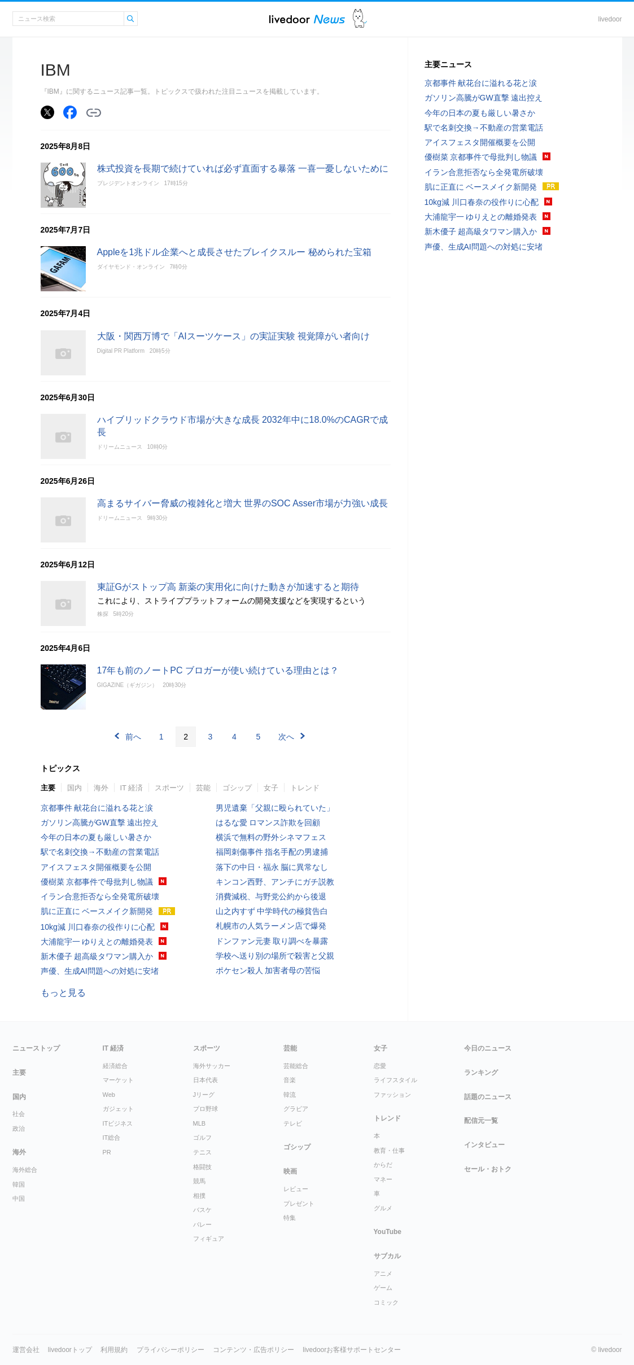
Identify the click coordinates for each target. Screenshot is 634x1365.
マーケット (118, 1080)
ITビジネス (118, 1123)
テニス (202, 1152)
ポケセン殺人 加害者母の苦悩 (268, 970)
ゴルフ (202, 1137)
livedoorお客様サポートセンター (352, 1350)
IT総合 (112, 1137)
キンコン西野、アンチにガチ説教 (275, 881)
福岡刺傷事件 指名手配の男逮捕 (272, 851)
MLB (199, 1123)
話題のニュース (487, 1097)
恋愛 (380, 1065)
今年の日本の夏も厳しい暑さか (96, 837)
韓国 (18, 1184)
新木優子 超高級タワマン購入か (97, 956)
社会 (18, 1113)
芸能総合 (295, 1065)
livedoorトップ (70, 1350)
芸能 (203, 788)
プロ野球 (205, 1108)
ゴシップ (237, 788)
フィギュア (208, 1238)
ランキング (481, 1073)
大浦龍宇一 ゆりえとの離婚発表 (97, 941)
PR (107, 1152)
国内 (74, 788)
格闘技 (202, 1166)
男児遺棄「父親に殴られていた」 (275, 807)
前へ (133, 736)
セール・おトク (487, 1169)
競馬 (199, 1181)
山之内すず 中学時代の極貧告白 (272, 911)
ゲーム (383, 1287)
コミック (386, 1302)
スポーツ (169, 788)
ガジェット (118, 1108)
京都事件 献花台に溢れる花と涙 (97, 807)
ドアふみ (360, 19)
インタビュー (484, 1145)
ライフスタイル (395, 1080)
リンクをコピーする (94, 113)
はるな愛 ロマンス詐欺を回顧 (268, 822)
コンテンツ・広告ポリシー (253, 1350)
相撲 (199, 1195)
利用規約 (114, 1350)
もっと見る (63, 993)
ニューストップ (36, 1048)
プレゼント (298, 1203)
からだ (383, 1164)
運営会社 (26, 1350)
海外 (101, 788)
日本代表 (205, 1080)
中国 (18, 1198)
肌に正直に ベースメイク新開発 (97, 911)
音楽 (289, 1080)
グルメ (383, 1208)
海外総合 (24, 1169)
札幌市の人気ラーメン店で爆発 (271, 925)
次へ (286, 736)
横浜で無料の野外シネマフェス (271, 837)
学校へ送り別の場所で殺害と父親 (275, 955)
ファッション (392, 1094)
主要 (48, 788)
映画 (290, 1171)
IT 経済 (131, 788)
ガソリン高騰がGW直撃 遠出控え (100, 822)
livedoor (610, 19)
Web (109, 1094)
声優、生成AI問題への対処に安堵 (100, 970)
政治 (18, 1128)
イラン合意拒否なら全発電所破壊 (100, 896)
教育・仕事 (389, 1150)
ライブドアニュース (307, 19)
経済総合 (115, 1065)
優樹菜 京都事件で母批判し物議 (97, 881)
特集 (289, 1217)
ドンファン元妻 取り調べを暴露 (272, 941)
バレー (202, 1224)
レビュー (295, 1188)
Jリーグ (204, 1094)
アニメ (383, 1273)
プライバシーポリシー (170, 1350)
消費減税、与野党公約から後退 (271, 896)
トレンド (305, 788)
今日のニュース (487, 1048)
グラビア (295, 1108)
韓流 (289, 1094)
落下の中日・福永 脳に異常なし (272, 867)
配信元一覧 (481, 1121)
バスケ (202, 1209)
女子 (271, 788)
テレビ (292, 1123)
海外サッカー (211, 1065)
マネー (383, 1179)
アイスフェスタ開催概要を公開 (96, 867)
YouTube (388, 1232)
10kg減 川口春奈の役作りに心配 (98, 926)
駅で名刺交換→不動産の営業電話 (100, 851)
